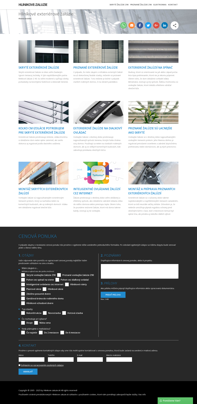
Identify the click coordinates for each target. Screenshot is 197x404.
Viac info (142, 394)
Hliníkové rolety (78, 284)
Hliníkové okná (55, 289)
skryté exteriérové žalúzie (39, 67)
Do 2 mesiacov (51, 333)
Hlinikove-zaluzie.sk (51, 390)
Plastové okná (33, 289)
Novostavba (54, 313)
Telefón (51, 355)
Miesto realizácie (113, 355)
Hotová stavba (75, 313)
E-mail (79, 355)
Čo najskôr (31, 333)
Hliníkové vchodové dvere (39, 303)
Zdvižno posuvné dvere (38, 294)
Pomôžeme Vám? (171, 400)
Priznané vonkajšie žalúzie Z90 (78, 275)
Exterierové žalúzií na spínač (150, 67)
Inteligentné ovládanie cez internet (44, 284)
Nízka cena (45, 323)
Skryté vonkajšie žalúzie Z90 (41, 275)
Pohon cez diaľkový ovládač (75, 280)
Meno (21, 355)
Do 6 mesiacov (73, 333)
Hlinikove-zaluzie (33, 4)
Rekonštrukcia (33, 313)
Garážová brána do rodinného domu (45, 298)
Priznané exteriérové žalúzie (95, 67)
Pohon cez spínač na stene (40, 280)
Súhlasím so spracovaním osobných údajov (42, 365)
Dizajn (29, 323)
